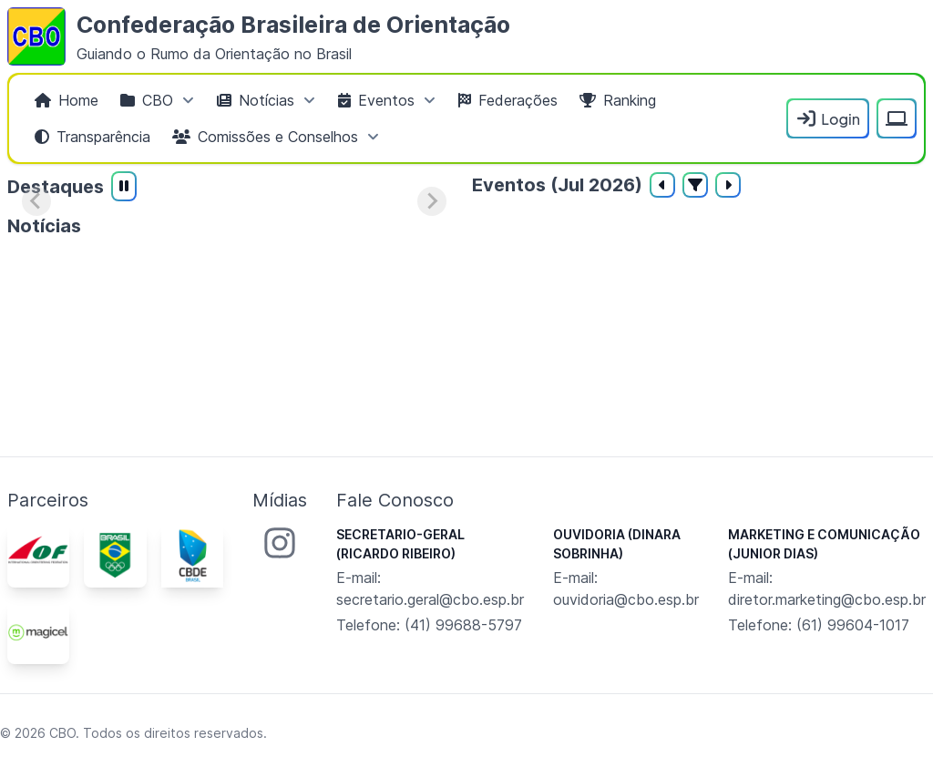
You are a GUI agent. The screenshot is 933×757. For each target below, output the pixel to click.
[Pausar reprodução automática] (124, 186)
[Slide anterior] (36, 201)
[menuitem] (66, 100)
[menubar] (401, 118)
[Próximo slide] (431, 201)
